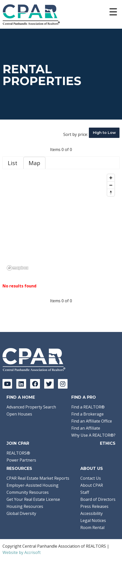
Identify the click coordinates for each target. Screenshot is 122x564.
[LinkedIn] (21, 384)
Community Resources (28, 492)
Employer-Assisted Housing (32, 485)
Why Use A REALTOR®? (93, 435)
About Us (91, 468)
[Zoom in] (110, 177)
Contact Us (90, 478)
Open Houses (19, 414)
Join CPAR (18, 443)
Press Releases (94, 506)
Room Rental (92, 527)
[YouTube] (7, 384)
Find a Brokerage (87, 414)
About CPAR (91, 485)
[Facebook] (35, 384)
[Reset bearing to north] (110, 192)
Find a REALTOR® (88, 407)
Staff (84, 492)
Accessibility (91, 513)
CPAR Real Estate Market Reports (38, 478)
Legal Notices (93, 520)
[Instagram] (63, 384)
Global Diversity (21, 513)
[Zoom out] (110, 185)
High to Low (104, 132)
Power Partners (21, 460)
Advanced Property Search (31, 407)
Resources (19, 468)
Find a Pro (83, 397)
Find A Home (21, 397)
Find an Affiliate (85, 428)
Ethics (107, 443)
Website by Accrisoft (22, 552)
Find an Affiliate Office (91, 421)
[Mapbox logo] (18, 268)
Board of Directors (97, 499)
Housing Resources (25, 506)
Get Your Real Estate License (33, 499)
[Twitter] (49, 384)
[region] (61, 222)
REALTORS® (18, 453)
